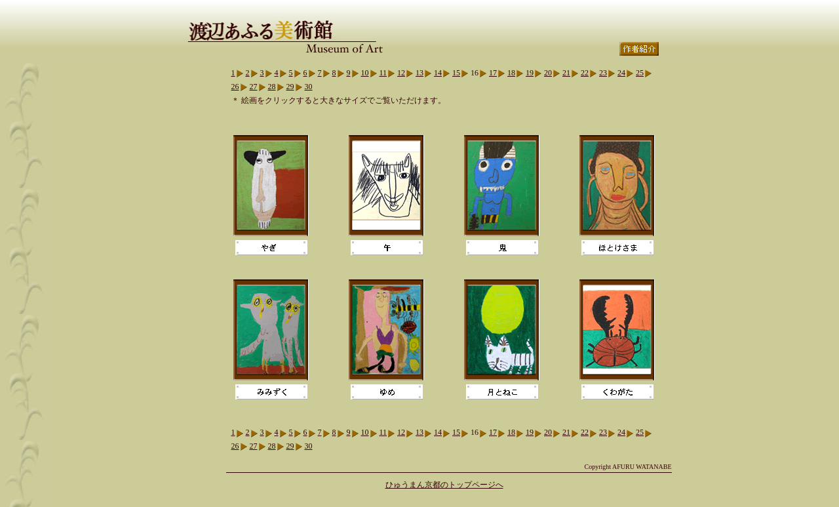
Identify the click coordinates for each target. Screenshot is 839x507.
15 (456, 72)
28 (272, 86)
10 (365, 72)
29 (290, 86)
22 (585, 72)
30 (309, 86)
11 (383, 72)
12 (401, 72)
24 (621, 72)
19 (530, 72)
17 (493, 72)
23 (603, 72)
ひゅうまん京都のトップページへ (444, 484)
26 (235, 86)
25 (640, 72)
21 (566, 72)
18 (511, 72)
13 (419, 72)
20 (548, 72)
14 (438, 72)
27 (254, 86)
